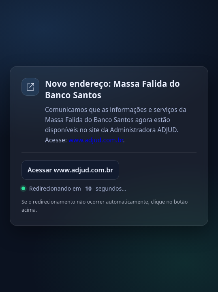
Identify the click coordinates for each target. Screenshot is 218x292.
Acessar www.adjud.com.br (70, 169)
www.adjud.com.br (95, 139)
